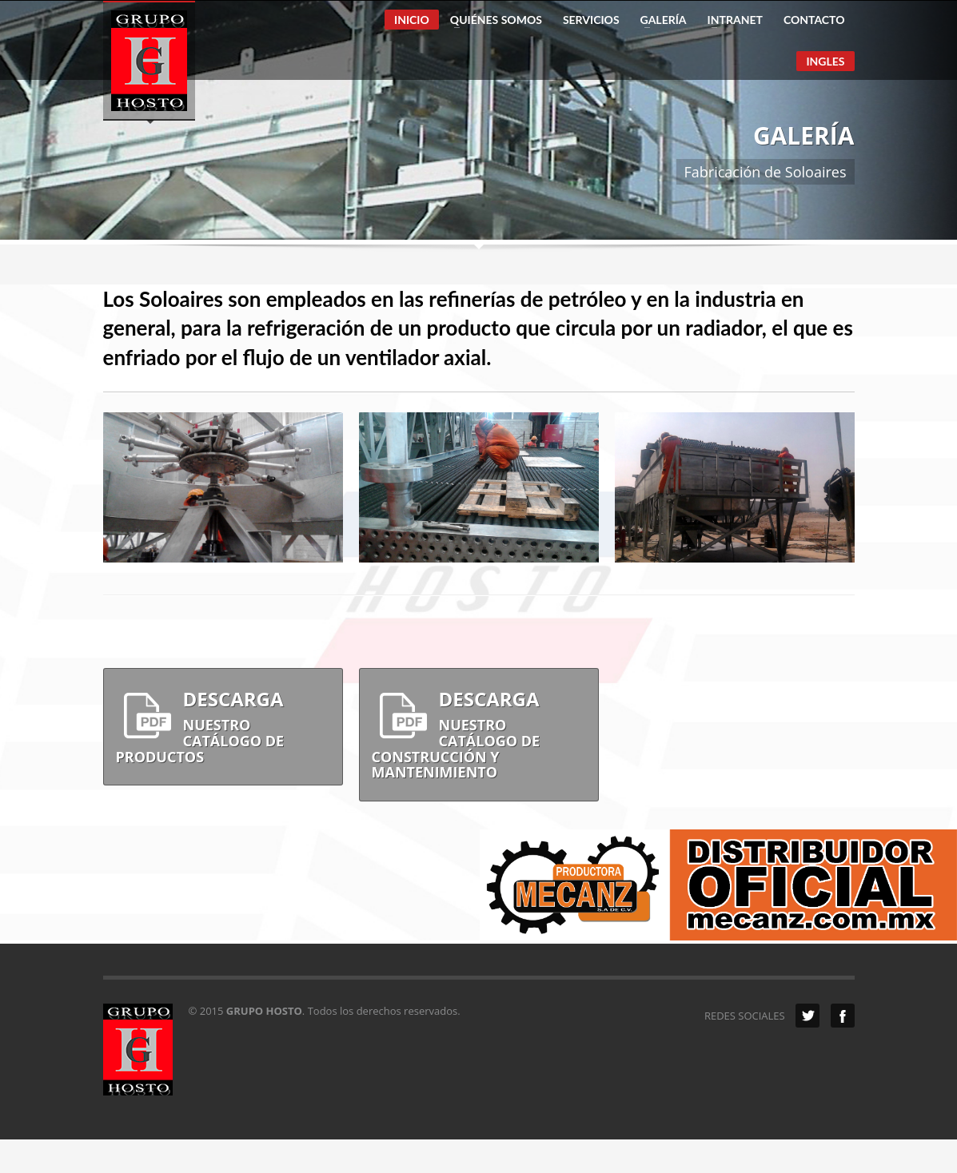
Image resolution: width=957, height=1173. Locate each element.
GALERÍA (659, 20)
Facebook (843, 1016)
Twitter (807, 1016)
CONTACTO (814, 20)
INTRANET (730, 20)
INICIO (411, 19)
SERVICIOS (591, 20)
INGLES (825, 61)
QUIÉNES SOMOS (491, 20)
